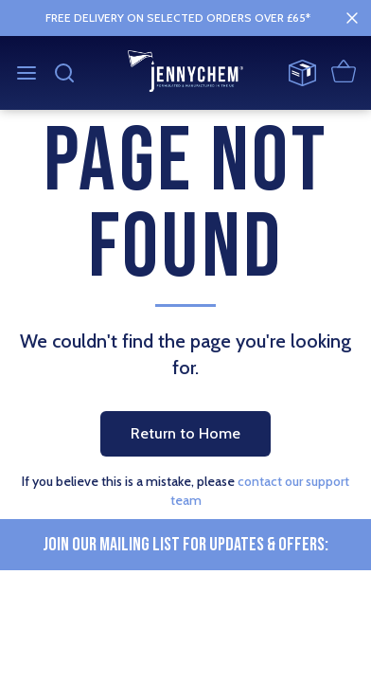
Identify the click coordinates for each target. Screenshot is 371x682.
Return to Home (185, 433)
